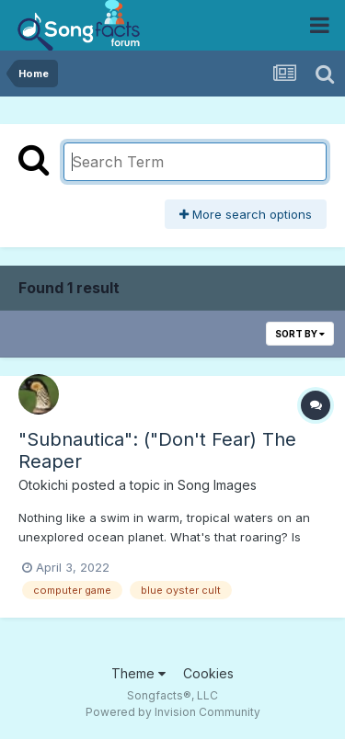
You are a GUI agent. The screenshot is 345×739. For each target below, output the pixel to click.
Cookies (208, 673)
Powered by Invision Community (173, 712)
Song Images (217, 485)
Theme (138, 673)
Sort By (300, 333)
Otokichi (43, 485)
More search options (245, 214)
